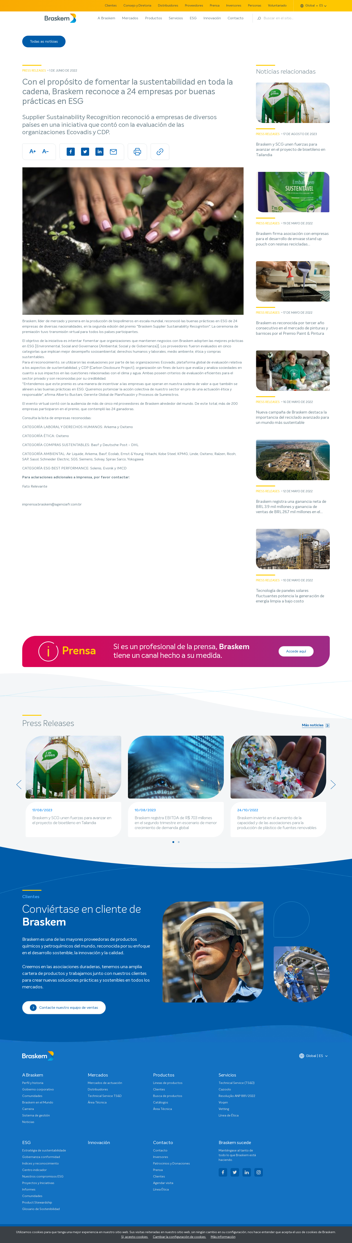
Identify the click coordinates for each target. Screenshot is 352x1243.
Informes (28, 1189)
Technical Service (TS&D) (237, 1083)
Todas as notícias (44, 41)
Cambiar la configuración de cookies (179, 1237)
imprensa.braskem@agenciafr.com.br (52, 504)
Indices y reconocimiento (40, 1163)
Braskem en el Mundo (37, 1102)
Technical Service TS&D (105, 1096)
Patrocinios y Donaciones (171, 1163)
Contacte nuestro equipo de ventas (64, 1007)
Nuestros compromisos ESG (43, 1176)
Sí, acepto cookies (134, 1237)
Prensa (215, 5)
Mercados (130, 18)
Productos (153, 18)
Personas (254, 5)
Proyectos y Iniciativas (38, 1183)
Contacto (236, 18)
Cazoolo (225, 1089)
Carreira (28, 1109)
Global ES (311, 5)
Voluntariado (277, 5)
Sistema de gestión (36, 1115)
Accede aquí (296, 651)
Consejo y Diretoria (137, 5)
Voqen (223, 1102)
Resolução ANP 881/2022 (237, 1096)
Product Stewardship (37, 1202)
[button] (173, 842)
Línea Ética (161, 1189)
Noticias (28, 1122)
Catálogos (160, 1102)
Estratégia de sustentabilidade (44, 1150)
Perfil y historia (32, 1083)
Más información (223, 1237)
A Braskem (106, 18)
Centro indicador (34, 1170)
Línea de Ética (229, 1115)
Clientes (111, 5)
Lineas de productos (168, 1083)
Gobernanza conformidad (41, 1157)
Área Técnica (97, 1102)
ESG (193, 18)
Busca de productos (167, 1096)
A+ (32, 152)
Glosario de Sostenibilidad (41, 1209)
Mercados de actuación (105, 1083)
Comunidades (32, 1096)
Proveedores (194, 5)
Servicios (176, 18)
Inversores (233, 5)
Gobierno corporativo (38, 1089)
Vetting (224, 1109)
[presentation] (18, 784)
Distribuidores (168, 5)
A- (45, 152)
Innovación (212, 18)
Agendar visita (163, 1183)
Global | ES (311, 1055)
